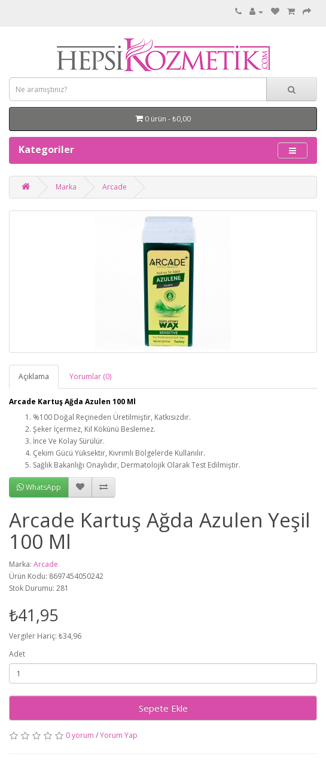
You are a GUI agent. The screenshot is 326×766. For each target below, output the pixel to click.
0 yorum (80, 735)
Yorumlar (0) (90, 376)
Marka (66, 187)
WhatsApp (39, 487)
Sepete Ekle (163, 708)
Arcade (114, 187)
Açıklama (34, 376)
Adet (17, 654)
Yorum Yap (119, 735)
